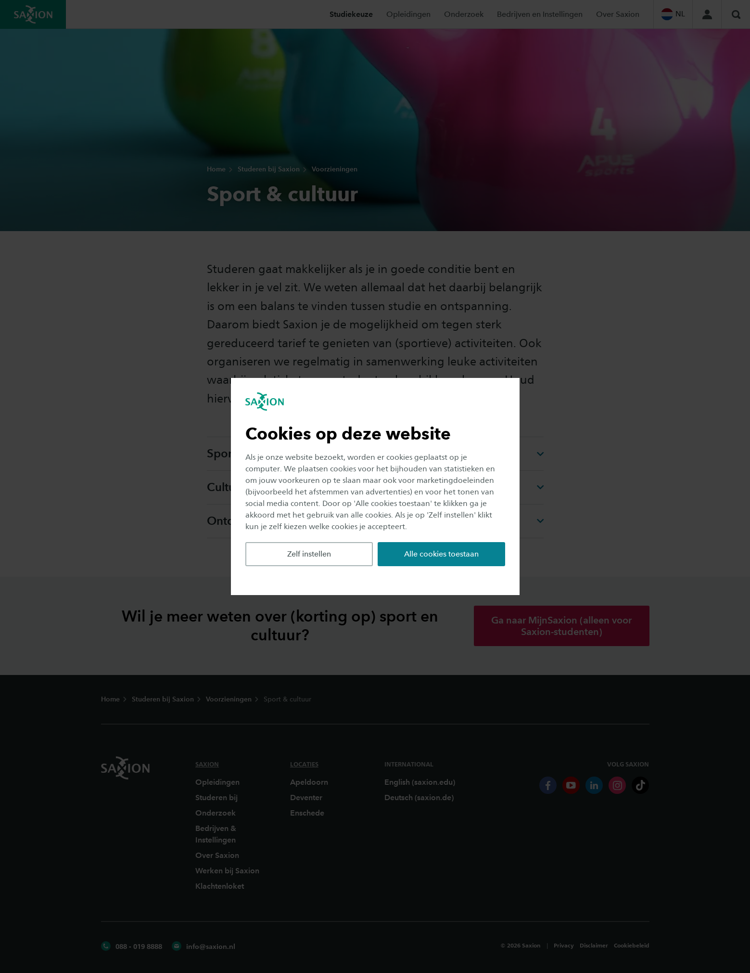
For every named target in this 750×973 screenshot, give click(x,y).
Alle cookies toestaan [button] (441, 553)
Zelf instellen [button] (309, 553)
